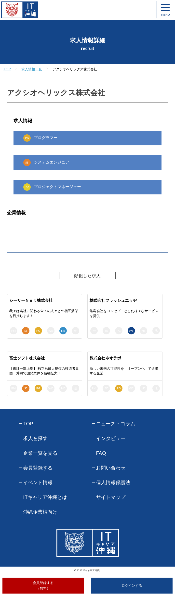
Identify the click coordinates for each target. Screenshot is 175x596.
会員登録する (38, 467)
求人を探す (35, 438)
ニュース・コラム (115, 423)
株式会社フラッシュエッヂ (113, 300)
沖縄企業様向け (40, 511)
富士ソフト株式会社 (27, 357)
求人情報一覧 (31, 69)
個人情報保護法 (113, 482)
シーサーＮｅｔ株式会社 (31, 300)
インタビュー (110, 438)
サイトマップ (110, 497)
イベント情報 (38, 482)
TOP (7, 69)
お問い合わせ (110, 467)
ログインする (131, 585)
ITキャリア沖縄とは (45, 497)
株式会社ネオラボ (105, 357)
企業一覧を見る (40, 452)
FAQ (101, 452)
